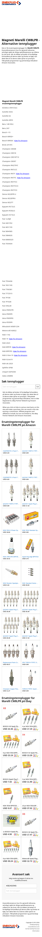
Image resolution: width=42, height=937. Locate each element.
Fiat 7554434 (7, 243)
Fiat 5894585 (7, 231)
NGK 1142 (6, 335)
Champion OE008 (9, 149)
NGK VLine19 (7, 359)
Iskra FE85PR (7, 314)
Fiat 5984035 (7, 235)
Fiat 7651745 (7, 285)
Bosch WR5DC (8, 140)
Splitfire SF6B (7, 367)
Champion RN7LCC (9, 169)
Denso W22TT (7, 202)
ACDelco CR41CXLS (9, 108)
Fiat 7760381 (7, 289)
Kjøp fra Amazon (20, 140)
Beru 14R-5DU (7, 124)
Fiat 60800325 (7, 239)
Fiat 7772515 (7, 293)
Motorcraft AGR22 (9, 330)
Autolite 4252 (7, 112)
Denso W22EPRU (8, 198)
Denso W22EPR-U (9, 194)
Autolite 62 (6, 116)
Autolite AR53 (7, 120)
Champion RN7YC (9, 177)
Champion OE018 (9, 153)
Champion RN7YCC (9, 182)
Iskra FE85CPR (7, 310)
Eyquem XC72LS (8, 215)
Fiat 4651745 (7, 227)
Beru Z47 (5, 128)
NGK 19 (5, 339)
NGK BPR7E (7, 347)
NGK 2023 (6, 343)
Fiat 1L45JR (6, 219)
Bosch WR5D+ (7, 136)
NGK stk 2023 (7, 363)
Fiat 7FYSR (6, 297)
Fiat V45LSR (6, 306)
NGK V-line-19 (7, 355)
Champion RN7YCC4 (10, 186)
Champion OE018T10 (10, 157)
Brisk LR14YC (7, 145)
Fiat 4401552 (7, 223)
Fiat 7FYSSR (6, 302)
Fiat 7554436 (7, 281)
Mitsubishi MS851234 (10, 326)
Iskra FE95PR (7, 322)
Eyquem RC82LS (8, 210)
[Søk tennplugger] (18, 386)
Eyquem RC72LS (8, 206)
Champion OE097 (9, 161)
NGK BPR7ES (7, 351)
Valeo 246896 (7, 376)
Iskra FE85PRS (7, 318)
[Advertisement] (21, 21)
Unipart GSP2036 (9, 372)
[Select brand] (21, 886)
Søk (37, 387)
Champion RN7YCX (9, 190)
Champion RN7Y (9, 173)
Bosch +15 (6, 132)
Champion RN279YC (10, 165)
